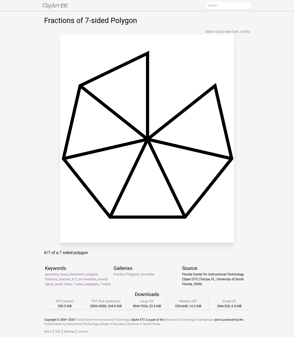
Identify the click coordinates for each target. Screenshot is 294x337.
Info (247, 32)
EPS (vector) (65, 301)
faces (64, 274)
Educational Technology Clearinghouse (189, 319)
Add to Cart (213, 32)
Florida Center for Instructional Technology (102, 319)
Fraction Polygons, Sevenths (134, 274)
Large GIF (147, 301)
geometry (52, 274)
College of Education (112, 324)
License (83, 331)
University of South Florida (143, 324)
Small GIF (229, 301)
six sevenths (87, 279)
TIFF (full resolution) (106, 301)
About (48, 331)
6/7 (74, 279)
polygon (91, 274)
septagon (92, 284)
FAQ (57, 331)
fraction (64, 279)
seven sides (63, 284)
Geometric (77, 274)
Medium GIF (188, 301)
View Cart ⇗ (233, 32)
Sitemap (69, 331)
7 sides (78, 284)
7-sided (105, 284)
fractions (51, 279)
